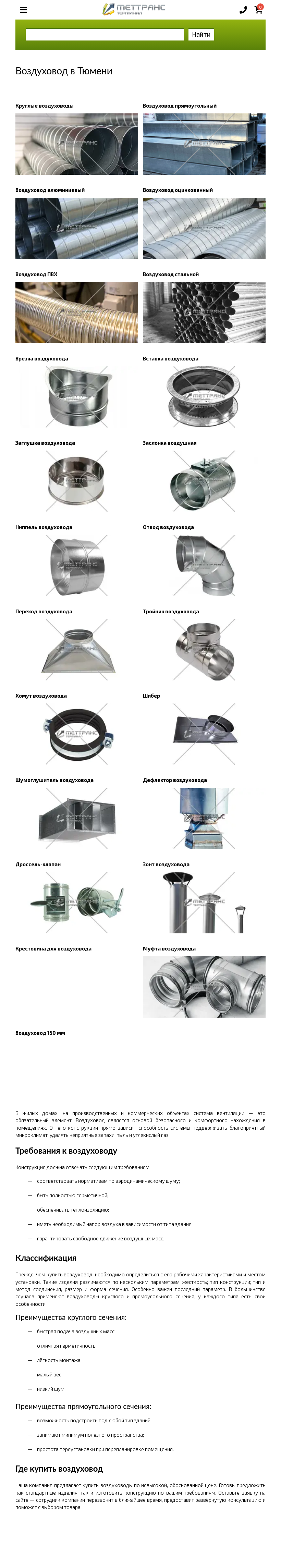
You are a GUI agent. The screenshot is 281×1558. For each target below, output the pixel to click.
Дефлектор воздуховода (175, 780)
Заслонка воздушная (170, 443)
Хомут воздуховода (41, 695)
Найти (201, 34)
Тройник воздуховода (171, 611)
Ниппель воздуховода (43, 527)
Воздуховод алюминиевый (50, 190)
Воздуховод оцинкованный (178, 190)
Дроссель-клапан (38, 864)
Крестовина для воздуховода (53, 948)
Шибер (151, 695)
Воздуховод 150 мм (40, 1033)
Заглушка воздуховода (45, 443)
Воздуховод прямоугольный (180, 105)
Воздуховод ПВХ (36, 274)
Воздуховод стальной (171, 274)
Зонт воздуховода (166, 864)
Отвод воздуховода (168, 527)
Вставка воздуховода (170, 358)
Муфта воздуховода (169, 948)
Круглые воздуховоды (44, 105)
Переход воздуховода (43, 611)
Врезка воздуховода (41, 358)
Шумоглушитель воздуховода (54, 780)
